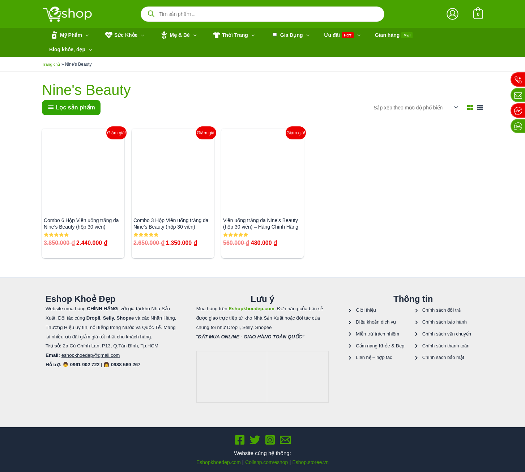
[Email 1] (285, 434)
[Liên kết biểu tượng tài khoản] (452, 14)
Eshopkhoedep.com (215, 456)
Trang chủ (51, 50)
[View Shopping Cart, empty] (478, 14)
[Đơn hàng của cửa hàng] (411, 93)
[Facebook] (239, 434)
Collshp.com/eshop (267, 456)
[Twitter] (254, 434)
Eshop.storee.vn (313, 456)
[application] (83, 35)
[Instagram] (270, 434)
